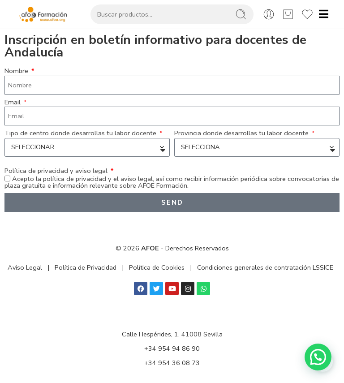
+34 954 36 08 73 (172, 362)
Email (13, 102)
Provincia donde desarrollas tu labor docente (242, 133)
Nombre (17, 71)
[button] (318, 357)
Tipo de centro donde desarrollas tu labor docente (81, 133)
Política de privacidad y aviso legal (56, 171)
